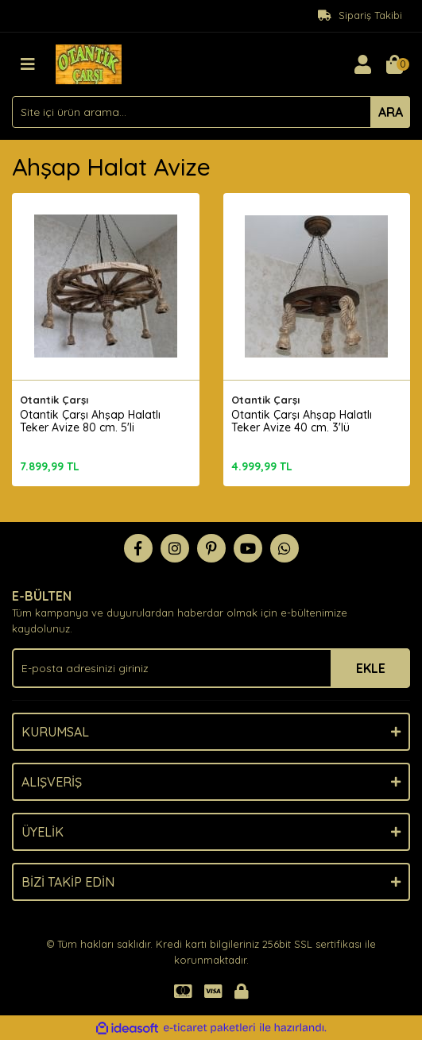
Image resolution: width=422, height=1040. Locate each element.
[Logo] (89, 62)
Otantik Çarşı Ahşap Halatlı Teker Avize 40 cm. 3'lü (301, 421)
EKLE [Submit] (370, 668)
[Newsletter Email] (211, 668)
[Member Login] (362, 64)
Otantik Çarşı (54, 399)
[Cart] (394, 64)
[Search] (211, 112)
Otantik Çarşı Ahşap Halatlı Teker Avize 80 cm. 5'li (90, 421)
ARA (390, 112)
